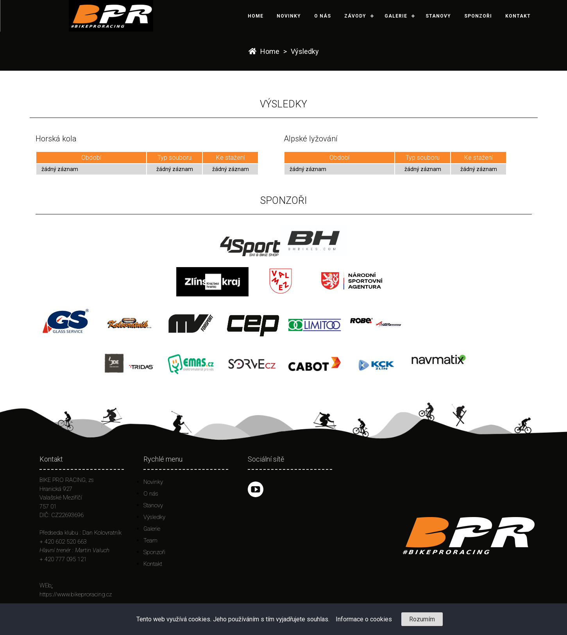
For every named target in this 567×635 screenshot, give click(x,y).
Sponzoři (478, 16)
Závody (355, 16)
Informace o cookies (364, 619)
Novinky (289, 16)
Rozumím (422, 619)
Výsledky (305, 51)
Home (255, 16)
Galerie (396, 16)
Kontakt (518, 16)
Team (150, 540)
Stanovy (438, 16)
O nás (322, 16)
